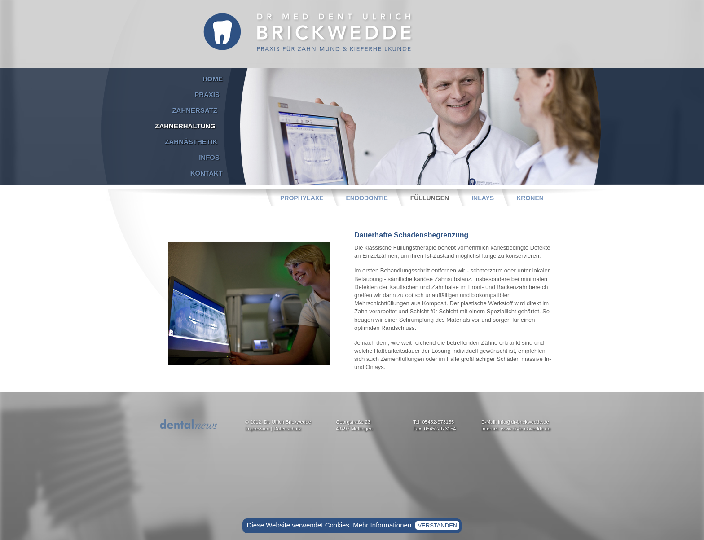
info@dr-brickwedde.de (523, 422)
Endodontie (366, 198)
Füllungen (429, 198)
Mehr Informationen (382, 525)
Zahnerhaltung (185, 126)
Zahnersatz (194, 110)
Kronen (530, 198)
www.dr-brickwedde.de (525, 428)
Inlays (482, 198)
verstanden (437, 525)
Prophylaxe (301, 198)
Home (212, 79)
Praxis (207, 94)
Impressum (257, 428)
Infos (209, 157)
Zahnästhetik (191, 141)
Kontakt (206, 173)
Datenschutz (287, 428)
